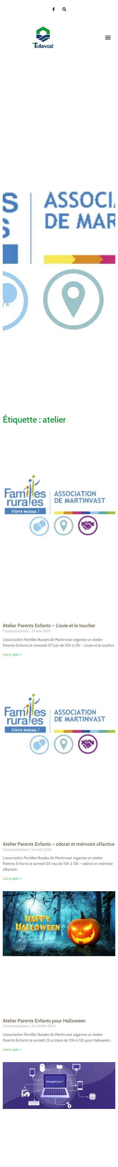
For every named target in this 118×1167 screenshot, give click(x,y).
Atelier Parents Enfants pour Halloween (44, 1021)
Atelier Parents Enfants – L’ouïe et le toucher (49, 626)
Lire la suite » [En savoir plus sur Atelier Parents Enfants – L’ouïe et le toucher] (12, 654)
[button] (108, 37)
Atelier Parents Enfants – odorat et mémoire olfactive (58, 844)
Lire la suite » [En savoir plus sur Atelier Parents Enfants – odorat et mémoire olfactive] (12, 878)
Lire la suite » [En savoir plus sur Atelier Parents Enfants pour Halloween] (12, 1049)
